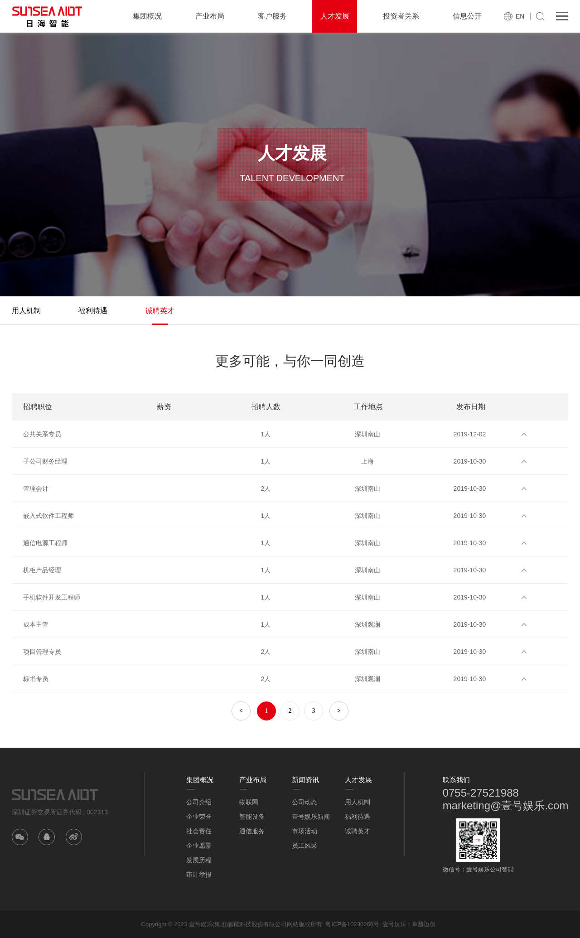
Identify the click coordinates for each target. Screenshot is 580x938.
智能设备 (252, 816)
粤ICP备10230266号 (352, 924)
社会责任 (199, 831)
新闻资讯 (305, 779)
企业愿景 (199, 845)
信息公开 (467, 16)
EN (520, 16)
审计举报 (199, 874)
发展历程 (199, 860)
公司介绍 (199, 802)
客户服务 (272, 16)
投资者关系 (401, 16)
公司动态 (304, 802)
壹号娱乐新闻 (311, 816)
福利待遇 (92, 310)
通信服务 (252, 831)
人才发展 (334, 16)
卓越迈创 (423, 924)
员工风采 (304, 845)
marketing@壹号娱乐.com (506, 805)
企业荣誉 (199, 816)
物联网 (248, 802)
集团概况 (147, 16)
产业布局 (209, 16)
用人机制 (26, 310)
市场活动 (304, 831)
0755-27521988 (481, 793)
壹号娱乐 (394, 924)
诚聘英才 (159, 310)
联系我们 (456, 779)
